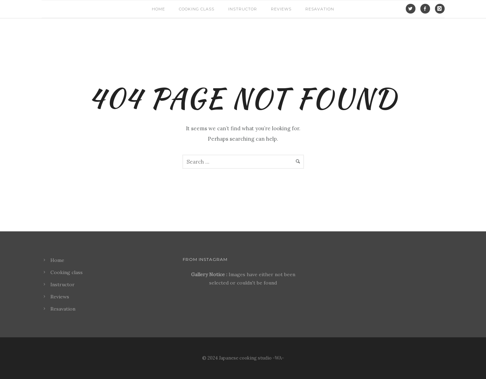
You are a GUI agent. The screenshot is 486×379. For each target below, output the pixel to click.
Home (158, 9)
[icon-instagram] (440, 9)
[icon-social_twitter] (412, 9)
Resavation (319, 9)
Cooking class (196, 9)
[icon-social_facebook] (427, 9)
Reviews (281, 9)
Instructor (242, 9)
